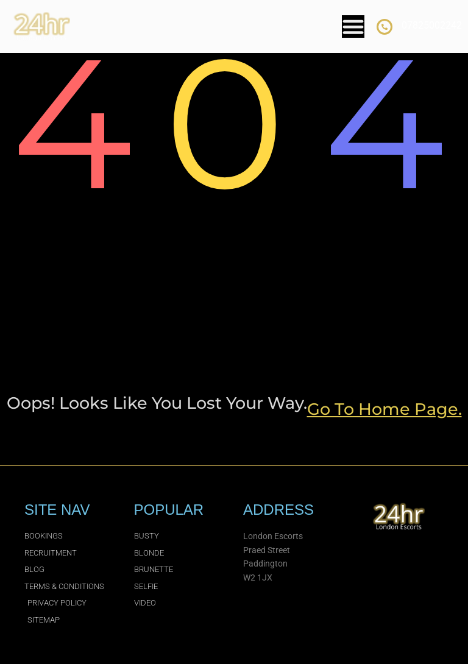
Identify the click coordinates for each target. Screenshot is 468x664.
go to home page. (384, 409)
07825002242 (432, 25)
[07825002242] (384, 27)
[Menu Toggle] (353, 26)
